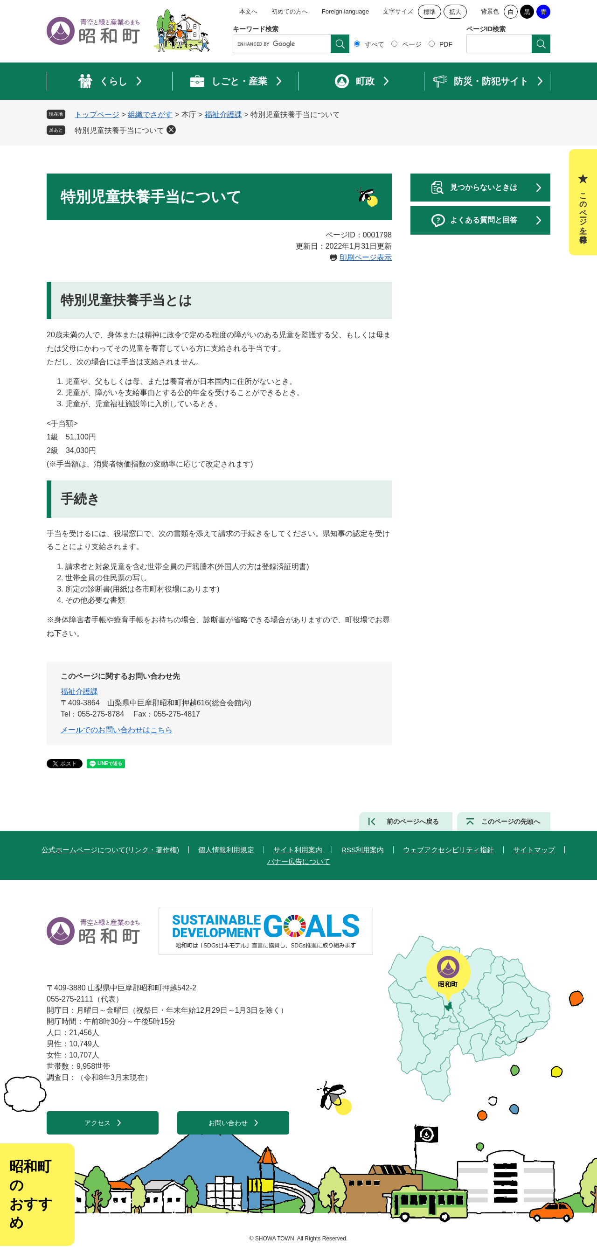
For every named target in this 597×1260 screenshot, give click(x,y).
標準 (429, 11)
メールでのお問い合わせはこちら (117, 730)
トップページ (97, 114)
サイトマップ (534, 850)
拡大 (455, 11)
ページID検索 (486, 29)
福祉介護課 (223, 114)
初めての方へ (289, 11)
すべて (374, 44)
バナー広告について (298, 861)
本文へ (248, 11)
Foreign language (345, 11)
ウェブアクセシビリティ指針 (448, 850)
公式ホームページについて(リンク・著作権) (110, 850)
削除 (171, 129)
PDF (445, 44)
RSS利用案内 (362, 850)
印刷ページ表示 (366, 257)
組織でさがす (150, 114)
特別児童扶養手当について (119, 130)
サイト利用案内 (297, 850)
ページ (412, 44)
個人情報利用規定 (226, 850)
